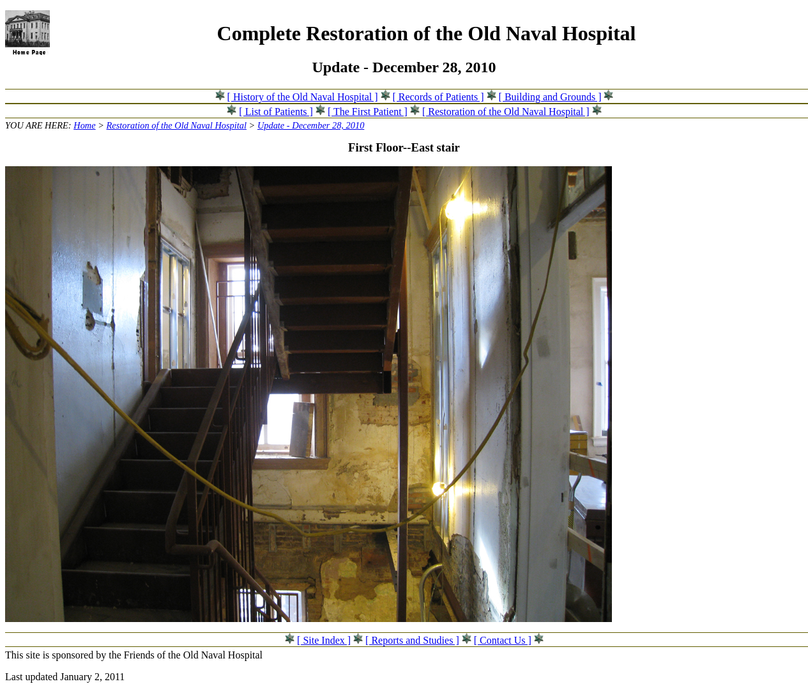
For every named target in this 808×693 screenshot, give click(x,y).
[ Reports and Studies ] (412, 640)
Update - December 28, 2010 (310, 125)
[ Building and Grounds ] (550, 96)
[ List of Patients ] (276, 111)
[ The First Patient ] (368, 111)
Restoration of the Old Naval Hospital (177, 125)
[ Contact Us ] (502, 640)
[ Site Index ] (324, 640)
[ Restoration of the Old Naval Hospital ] (506, 111)
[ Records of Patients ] (438, 96)
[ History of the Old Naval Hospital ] (302, 96)
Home (84, 125)
